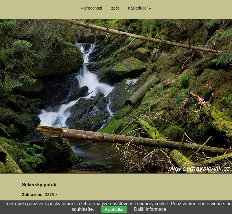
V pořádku (114, 209)
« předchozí (91, 8)
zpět (115, 8)
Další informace (150, 209)
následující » (139, 8)
